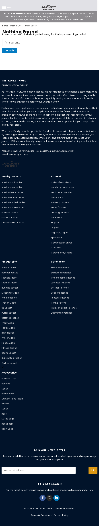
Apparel (56, 176)
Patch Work (58, 261)
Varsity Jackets (11, 176)
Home (5, 25)
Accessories (9, 372)
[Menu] (7, 7)
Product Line (15, 25)
